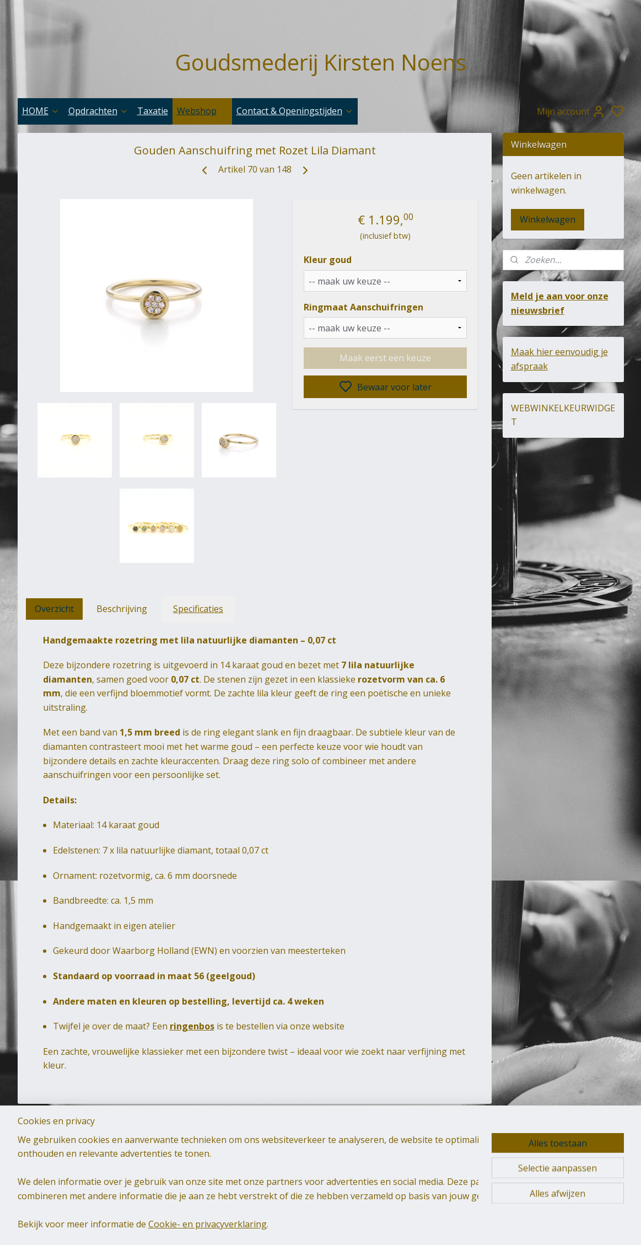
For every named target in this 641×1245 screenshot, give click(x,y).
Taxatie (152, 111)
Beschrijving (121, 609)
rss (402, 1225)
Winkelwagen (547, 219)
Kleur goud (328, 260)
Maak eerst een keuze (385, 358)
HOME (41, 111)
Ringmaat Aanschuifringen (363, 307)
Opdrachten (98, 111)
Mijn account (571, 111)
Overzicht (54, 609)
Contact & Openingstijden (294, 111)
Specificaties (198, 609)
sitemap (379, 1225)
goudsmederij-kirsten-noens (189, 1156)
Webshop (202, 111)
